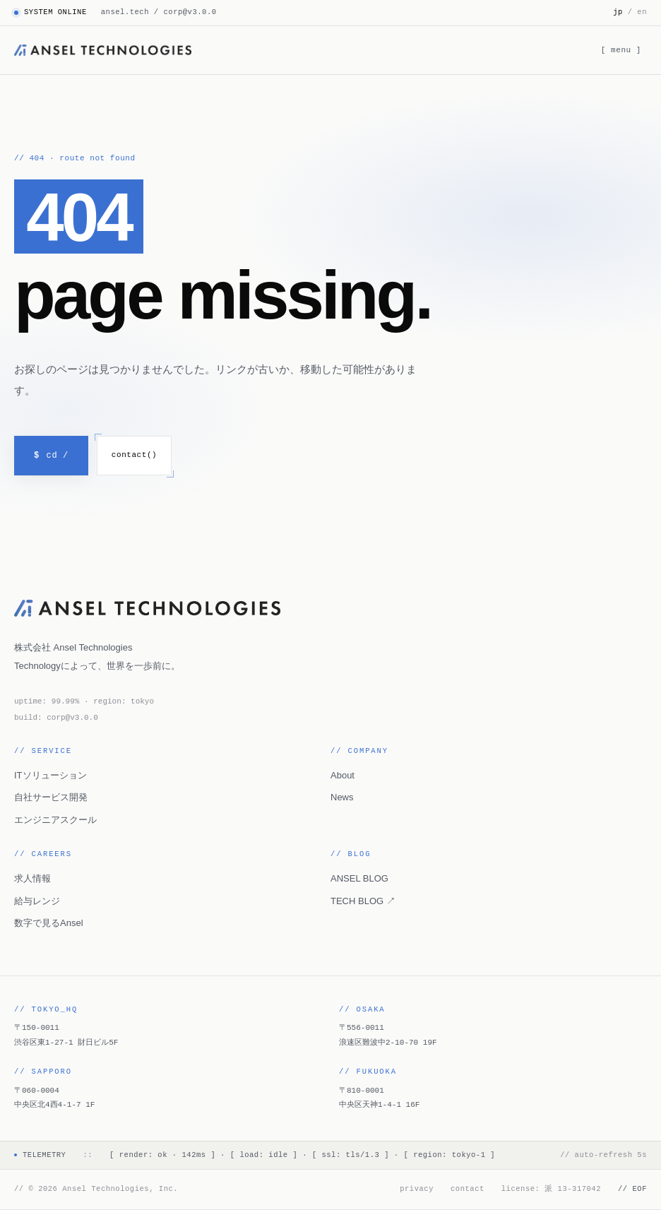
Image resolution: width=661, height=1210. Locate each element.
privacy (417, 1189)
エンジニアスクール (55, 819)
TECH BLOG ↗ (362, 901)
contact (467, 1189)
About (342, 775)
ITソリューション (50, 775)
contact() (134, 454)
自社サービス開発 (51, 797)
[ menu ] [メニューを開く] (621, 50)
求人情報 (32, 878)
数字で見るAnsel (48, 923)
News (342, 797)
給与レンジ (37, 901)
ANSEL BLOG (359, 878)
